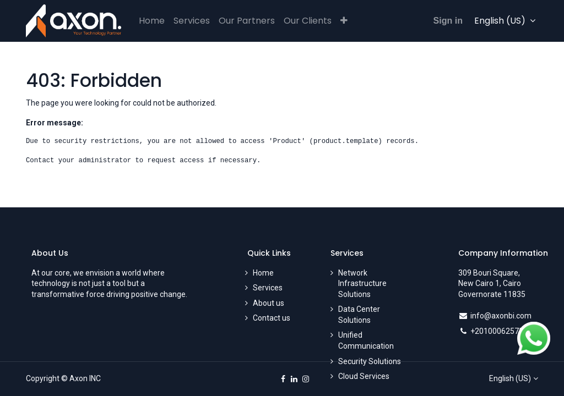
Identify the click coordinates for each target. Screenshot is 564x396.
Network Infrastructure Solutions (362, 283)
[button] (344, 20)
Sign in (448, 20)
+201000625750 (499, 331)
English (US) (510, 378)
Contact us (271, 318)
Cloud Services (363, 376)
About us (268, 303)
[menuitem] (151, 20)
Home (263, 272)
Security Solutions (369, 361)
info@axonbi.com (501, 315)
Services (268, 287)
